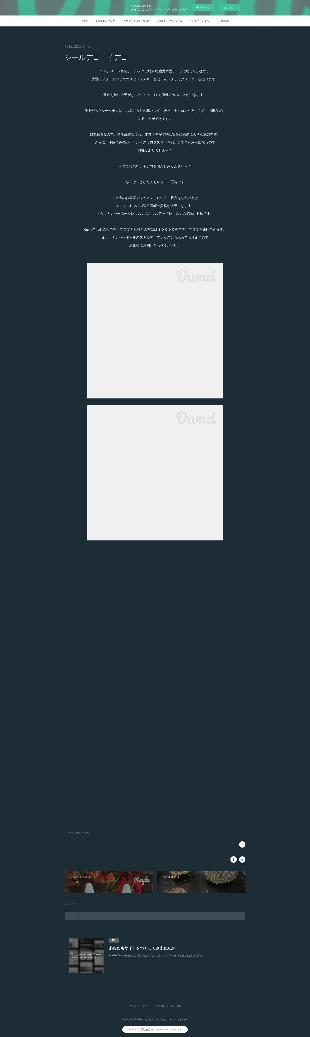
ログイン (229, 7)
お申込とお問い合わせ (136, 20)
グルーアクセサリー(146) (77, 833)
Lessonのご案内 (105, 20)
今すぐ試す (203, 7)
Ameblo (224, 20)
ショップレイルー (201, 20)
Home (84, 20)
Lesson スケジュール (170, 20)
